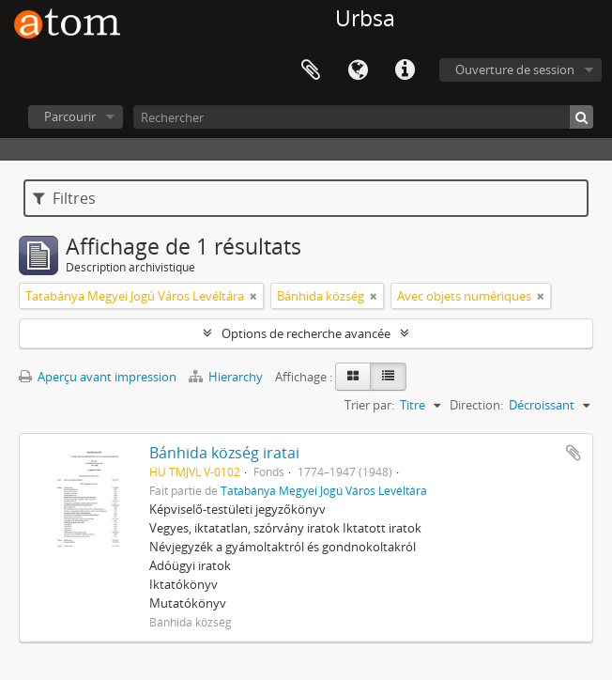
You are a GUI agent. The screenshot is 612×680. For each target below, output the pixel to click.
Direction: (476, 404)
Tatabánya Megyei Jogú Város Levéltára (324, 490)
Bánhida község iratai (224, 452)
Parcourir (70, 116)
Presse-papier (310, 70)
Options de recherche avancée (306, 333)
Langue (357, 70)
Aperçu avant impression (97, 376)
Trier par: (369, 404)
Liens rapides (404, 70)
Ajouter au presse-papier (573, 452)
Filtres (64, 198)
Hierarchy (227, 376)
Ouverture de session (514, 69)
